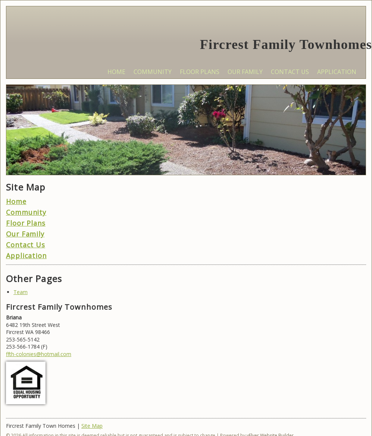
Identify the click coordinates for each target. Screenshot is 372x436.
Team (20, 292)
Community (26, 212)
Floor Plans (26, 223)
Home (16, 201)
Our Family (25, 233)
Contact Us (25, 244)
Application (26, 255)
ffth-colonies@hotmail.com (38, 354)
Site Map (92, 425)
